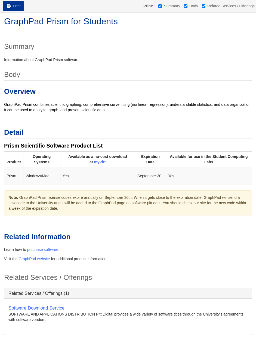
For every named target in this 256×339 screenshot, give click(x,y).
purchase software (42, 249)
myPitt (100, 162)
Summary (169, 6)
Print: (148, 6)
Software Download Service (36, 308)
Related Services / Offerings (228, 6)
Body (191, 6)
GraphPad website (34, 259)
